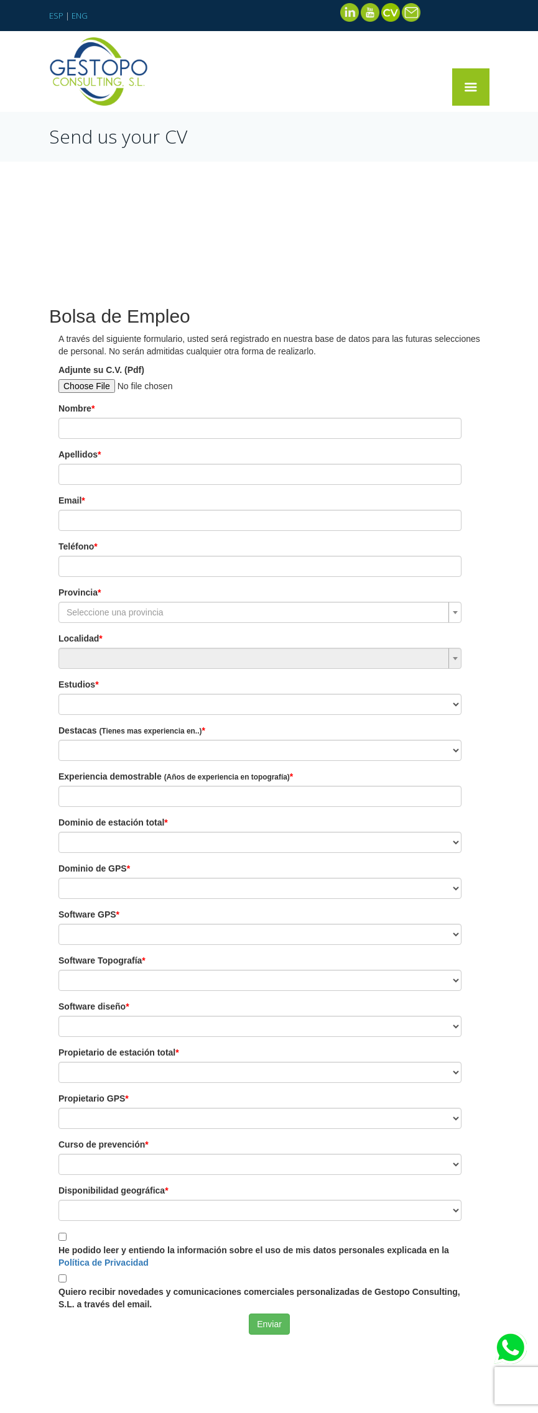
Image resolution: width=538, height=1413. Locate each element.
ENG (80, 15)
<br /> (269, 815)
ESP (56, 15)
